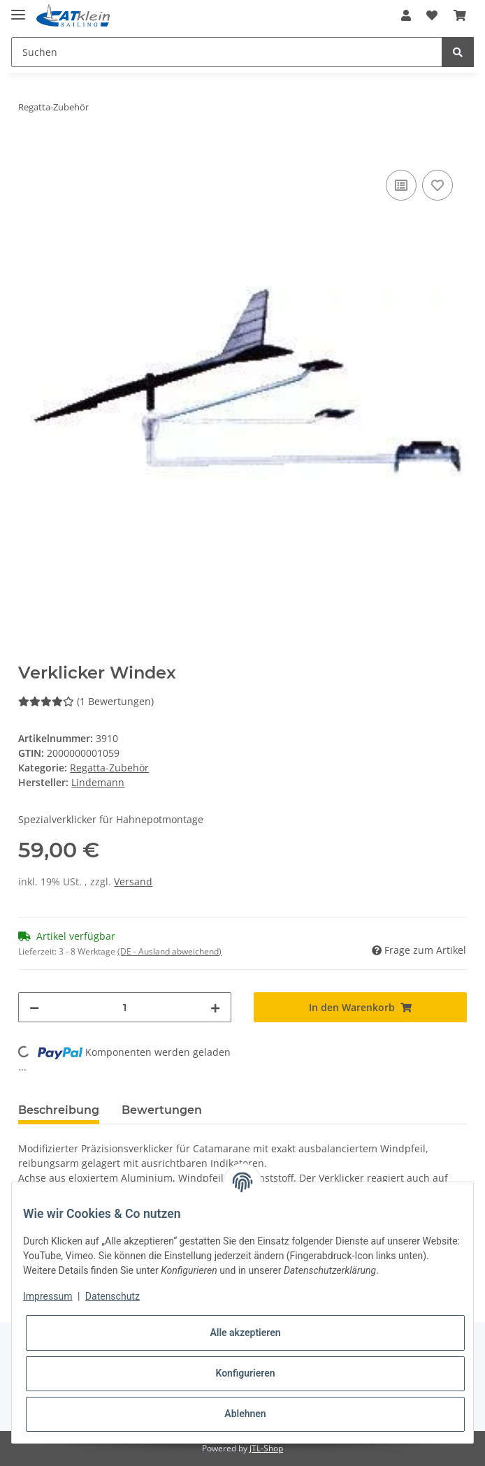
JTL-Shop (266, 1448)
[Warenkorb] (460, 15)
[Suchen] (226, 52)
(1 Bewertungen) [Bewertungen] (86, 701)
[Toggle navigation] (18, 8)
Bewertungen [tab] (162, 1110)
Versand (133, 881)
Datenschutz (112, 1296)
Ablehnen (245, 1413)
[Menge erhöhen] (215, 1007)
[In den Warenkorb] (29, 151)
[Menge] (125, 1007)
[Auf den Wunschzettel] (437, 185)
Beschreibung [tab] (58, 1110)
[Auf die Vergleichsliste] (401, 185)
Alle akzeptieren (245, 1332)
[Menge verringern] (34, 1007)
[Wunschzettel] (432, 15)
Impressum (47, 1296)
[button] (406, 15)
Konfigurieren (245, 1373)
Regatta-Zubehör (109, 767)
